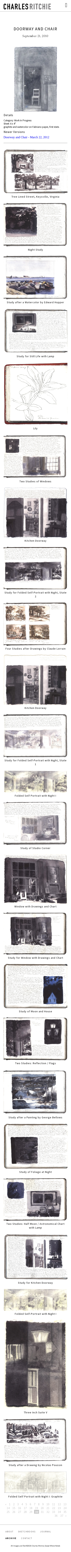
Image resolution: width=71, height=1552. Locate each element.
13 (64, 1504)
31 (42, 1512)
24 (64, 1508)
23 (59, 1508)
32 (47, 1512)
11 (53, 1504)
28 (25, 1512)
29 (30, 1512)
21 (47, 1508)
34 (59, 1512)
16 (19, 1508)
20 (42, 1508)
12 (59, 1504)
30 (36, 1512)
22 (53, 1508)
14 (8, 1508)
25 (8, 1512)
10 (47, 1504)
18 (30, 1508)
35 (64, 1512)
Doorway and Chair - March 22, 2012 (26, 137)
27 (19, 1512)
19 (36, 1508)
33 (53, 1512)
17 (25, 1508)
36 (56, 1515)
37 (61, 1515)
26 (13, 1512)
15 (13, 1508)
